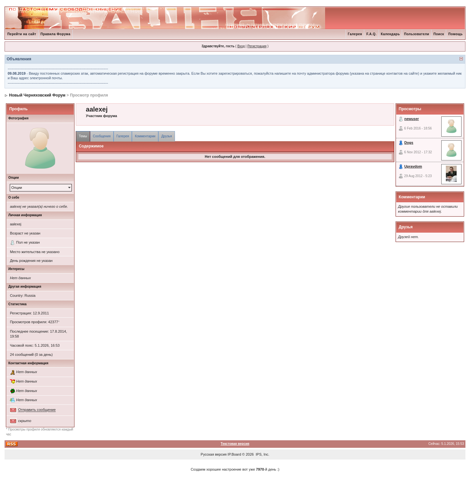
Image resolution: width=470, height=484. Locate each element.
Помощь (455, 34)
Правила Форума (55, 34)
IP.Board (234, 454)
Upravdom (413, 166)
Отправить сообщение (36, 410)
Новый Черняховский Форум (37, 95)
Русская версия (214, 454)
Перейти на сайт (21, 34)
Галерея (355, 34)
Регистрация (256, 46)
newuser (411, 119)
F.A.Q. (371, 34)
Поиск (438, 34)
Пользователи (416, 34)
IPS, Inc (262, 454)
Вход (241, 46)
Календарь (390, 34)
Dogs (409, 142)
